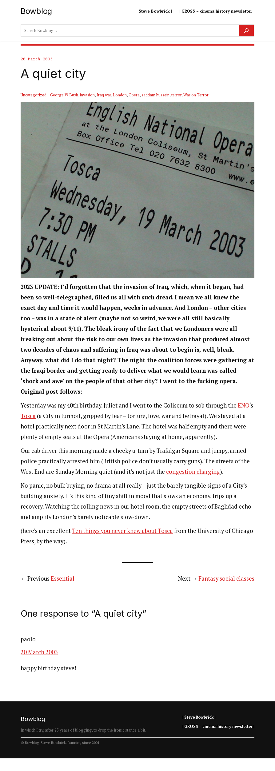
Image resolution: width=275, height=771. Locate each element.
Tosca (28, 416)
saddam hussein (155, 95)
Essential (62, 578)
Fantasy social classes (226, 578)
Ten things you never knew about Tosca (122, 530)
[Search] (246, 30)
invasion (87, 95)
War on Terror (196, 95)
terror (176, 95)
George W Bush (64, 95)
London (120, 95)
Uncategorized (33, 95)
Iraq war (104, 95)
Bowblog (36, 11)
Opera (134, 95)
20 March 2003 (39, 652)
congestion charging (193, 471)
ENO (243, 405)
